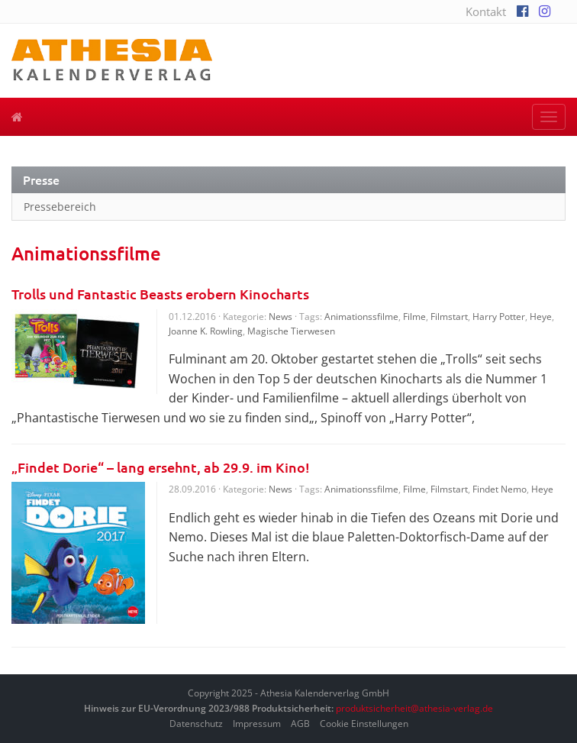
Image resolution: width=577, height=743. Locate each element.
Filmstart (449, 316)
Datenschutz (196, 723)
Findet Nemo (499, 489)
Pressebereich (60, 206)
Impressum (257, 723)
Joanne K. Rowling (206, 331)
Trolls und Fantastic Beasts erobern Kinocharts (160, 293)
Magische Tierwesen (291, 331)
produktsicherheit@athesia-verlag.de (414, 708)
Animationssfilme (361, 316)
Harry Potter (498, 316)
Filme (414, 316)
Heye (541, 316)
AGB (300, 723)
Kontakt (486, 11)
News (280, 316)
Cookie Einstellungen (364, 723)
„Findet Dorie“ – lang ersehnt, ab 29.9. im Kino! (160, 467)
